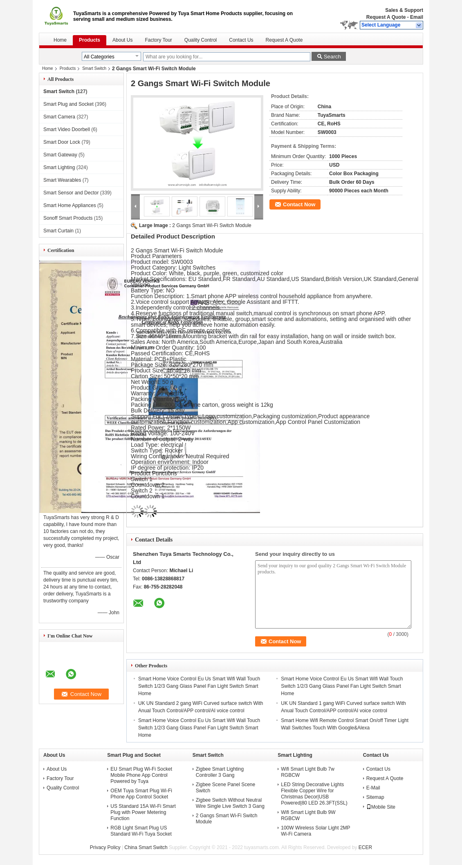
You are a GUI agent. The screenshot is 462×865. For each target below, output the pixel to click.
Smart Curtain (58, 231)
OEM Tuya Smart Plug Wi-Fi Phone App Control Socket (141, 794)
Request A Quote (386, 17)
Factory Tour (158, 40)
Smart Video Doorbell (66, 129)
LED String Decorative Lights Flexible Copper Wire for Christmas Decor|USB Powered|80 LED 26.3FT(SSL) (314, 794)
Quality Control (200, 40)
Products (89, 40)
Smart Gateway (60, 155)
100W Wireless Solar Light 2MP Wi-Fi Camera (315, 831)
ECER (365, 847)
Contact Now (299, 204)
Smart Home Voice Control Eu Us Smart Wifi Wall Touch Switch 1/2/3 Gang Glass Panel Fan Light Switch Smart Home (199, 686)
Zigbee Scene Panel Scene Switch (225, 788)
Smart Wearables (62, 180)
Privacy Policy (105, 847)
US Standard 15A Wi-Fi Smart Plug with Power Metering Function (142, 812)
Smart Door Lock (61, 142)
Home (60, 40)
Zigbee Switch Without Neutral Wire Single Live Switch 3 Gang (230, 803)
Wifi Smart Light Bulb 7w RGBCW (307, 772)
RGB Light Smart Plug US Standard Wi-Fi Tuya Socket (140, 831)
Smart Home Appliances (69, 205)
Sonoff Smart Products (68, 218)
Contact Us (241, 40)
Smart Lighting (59, 167)
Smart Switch (94, 68)
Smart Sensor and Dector (71, 193)
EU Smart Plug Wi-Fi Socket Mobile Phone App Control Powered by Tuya (141, 775)
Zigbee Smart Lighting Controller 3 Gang (220, 772)
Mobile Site (380, 807)
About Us (122, 40)
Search (332, 57)
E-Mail (373, 788)
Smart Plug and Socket (68, 104)
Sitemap (375, 797)
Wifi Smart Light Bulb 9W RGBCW (308, 815)
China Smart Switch (145, 847)
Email (416, 17)
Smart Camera (59, 117)
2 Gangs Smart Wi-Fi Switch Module (211, 225)
